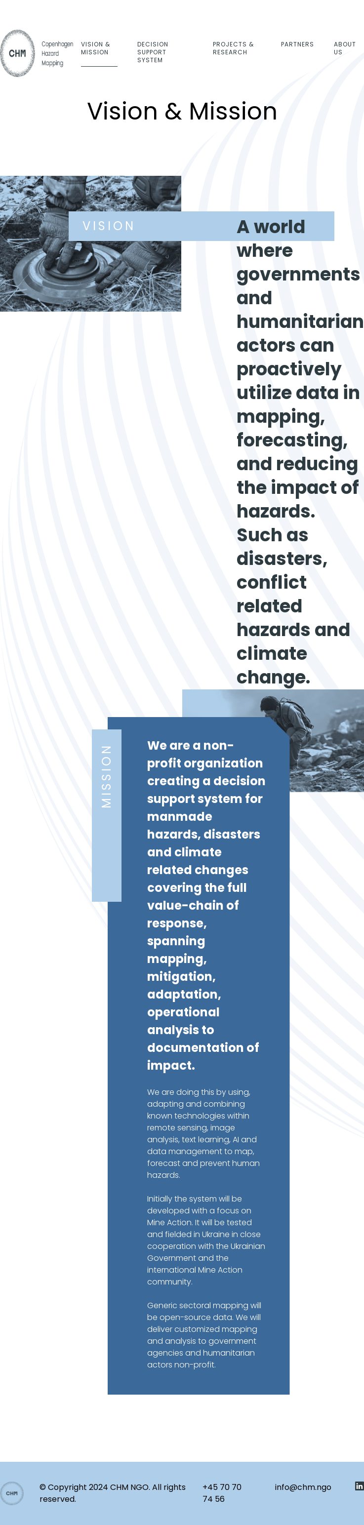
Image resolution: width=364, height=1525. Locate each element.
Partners (297, 44)
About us (345, 48)
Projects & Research (233, 48)
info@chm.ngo (303, 1487)
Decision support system (152, 52)
